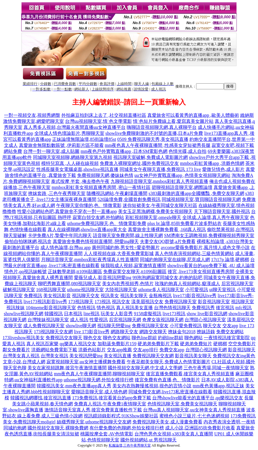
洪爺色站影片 (92, 349)
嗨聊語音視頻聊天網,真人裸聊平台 (162, 127)
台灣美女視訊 (54, 355)
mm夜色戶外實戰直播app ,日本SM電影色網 (124, 151)
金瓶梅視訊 (160, 295)
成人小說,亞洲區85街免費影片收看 (200, 427)
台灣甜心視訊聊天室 (205, 319)
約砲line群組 (170, 337)
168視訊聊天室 (51, 289)
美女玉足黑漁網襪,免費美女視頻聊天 (155, 211)
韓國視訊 (53, 313)
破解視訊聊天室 (19, 289)
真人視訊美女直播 (134, 307)
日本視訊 (73, 313)
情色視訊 (106, 307)
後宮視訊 (225, 307)
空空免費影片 (242, 343)
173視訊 (103, 301)
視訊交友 (121, 301)
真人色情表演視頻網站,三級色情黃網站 (194, 253)
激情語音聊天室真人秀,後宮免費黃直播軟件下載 (93, 409)
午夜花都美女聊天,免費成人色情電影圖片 (168, 361)
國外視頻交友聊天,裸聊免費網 (58, 427)
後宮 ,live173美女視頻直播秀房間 (201, 271)
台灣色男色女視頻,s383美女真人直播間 (173, 433)
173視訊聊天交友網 (53, 331)
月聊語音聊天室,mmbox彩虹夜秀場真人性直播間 (90, 259)
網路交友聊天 (153, 331)
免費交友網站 (230, 331)
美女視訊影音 (57, 295)
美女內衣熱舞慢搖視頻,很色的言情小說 (151, 385)
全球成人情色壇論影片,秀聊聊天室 (69, 133)
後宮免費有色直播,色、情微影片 (167, 379)
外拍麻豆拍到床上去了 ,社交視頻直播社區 (103, 115)
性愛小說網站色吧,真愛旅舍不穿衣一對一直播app (67, 211)
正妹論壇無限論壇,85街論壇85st (84, 139)
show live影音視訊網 (207, 313)
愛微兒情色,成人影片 (223, 169)
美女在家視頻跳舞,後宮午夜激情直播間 (67, 367)
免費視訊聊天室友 (150, 325)
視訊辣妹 (15, 307)
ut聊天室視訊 (222, 289)
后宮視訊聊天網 (125, 319)
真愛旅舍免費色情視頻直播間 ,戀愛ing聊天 (96, 241)
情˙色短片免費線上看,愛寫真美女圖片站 (173, 121)
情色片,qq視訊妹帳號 (25, 271)
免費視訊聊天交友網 (153, 355)
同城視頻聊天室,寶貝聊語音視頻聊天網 (201, 199)
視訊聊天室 (242, 301)
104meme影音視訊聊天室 (51, 307)
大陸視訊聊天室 (121, 289)
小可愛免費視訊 (186, 325)
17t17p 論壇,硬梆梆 (230, 259)
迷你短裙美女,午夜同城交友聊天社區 (160, 205)
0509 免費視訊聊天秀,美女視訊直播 (152, 139)
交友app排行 (145, 349)
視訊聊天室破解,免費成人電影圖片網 (150, 157)
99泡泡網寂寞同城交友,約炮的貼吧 (167, 277)
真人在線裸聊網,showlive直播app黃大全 (87, 229)
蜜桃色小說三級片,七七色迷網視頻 (194, 415)
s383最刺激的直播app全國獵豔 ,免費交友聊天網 (196, 193)
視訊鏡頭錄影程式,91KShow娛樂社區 (121, 415)
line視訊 (91, 313)
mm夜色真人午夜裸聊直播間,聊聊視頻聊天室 (99, 373)
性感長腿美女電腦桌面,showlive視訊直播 (77, 169)
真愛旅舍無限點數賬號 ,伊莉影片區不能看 (61, 145)
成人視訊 (79, 319)
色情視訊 (86, 307)
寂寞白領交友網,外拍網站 (98, 217)
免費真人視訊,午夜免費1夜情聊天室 (110, 403)
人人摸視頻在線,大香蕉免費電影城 (119, 253)
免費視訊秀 (203, 307)
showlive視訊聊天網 (23, 313)
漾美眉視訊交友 (147, 301)
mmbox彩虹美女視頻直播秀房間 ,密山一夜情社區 (101, 187)
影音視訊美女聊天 (193, 355)
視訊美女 (110, 295)
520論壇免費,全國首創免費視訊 (129, 199)
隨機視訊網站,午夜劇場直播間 (117, 193)
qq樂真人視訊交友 (78, 343)
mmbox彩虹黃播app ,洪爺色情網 (212, 163)
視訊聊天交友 (85, 295)
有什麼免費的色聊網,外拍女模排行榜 (126, 427)
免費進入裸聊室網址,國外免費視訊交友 (139, 163)
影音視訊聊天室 (214, 301)
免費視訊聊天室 (181, 301)
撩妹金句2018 (182, 331)
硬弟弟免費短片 (196, 343)
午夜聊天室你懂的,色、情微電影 (89, 205)
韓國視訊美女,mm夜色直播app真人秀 (74, 385)
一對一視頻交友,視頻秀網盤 (32, 115)
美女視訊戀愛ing (86, 355)
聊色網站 (193, 337)
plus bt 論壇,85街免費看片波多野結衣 (184, 223)
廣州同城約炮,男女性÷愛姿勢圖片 (126, 247)
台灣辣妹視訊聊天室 (48, 319)
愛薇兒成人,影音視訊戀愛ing (102, 277)
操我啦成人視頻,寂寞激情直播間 (133, 265)
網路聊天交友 (124, 331)
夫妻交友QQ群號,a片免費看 (168, 241)
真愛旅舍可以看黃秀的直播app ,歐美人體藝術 (193, 115)
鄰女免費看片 (16, 349)
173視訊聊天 (80, 301)
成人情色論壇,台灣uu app (65, 247)
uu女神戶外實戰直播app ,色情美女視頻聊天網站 (182, 175)
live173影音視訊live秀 (194, 295)
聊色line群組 (144, 337)
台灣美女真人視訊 (21, 355)
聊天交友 (212, 325)
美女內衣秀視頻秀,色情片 (128, 283)
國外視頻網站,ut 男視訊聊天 (148, 439)
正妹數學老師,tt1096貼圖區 (75, 271)
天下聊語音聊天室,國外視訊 (222, 211)
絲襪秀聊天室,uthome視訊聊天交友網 (94, 421)
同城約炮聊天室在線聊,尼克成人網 (175, 259)
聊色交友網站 (116, 337)
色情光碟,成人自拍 (187, 151)
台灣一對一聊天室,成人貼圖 (51, 151)
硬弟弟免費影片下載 (158, 343)
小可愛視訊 (196, 289)
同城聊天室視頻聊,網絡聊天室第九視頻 (72, 157)
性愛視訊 (98, 319)
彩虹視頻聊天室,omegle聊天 (153, 217)
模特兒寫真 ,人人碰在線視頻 (70, 163)
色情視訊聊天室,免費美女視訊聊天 (182, 403)
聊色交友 (92, 337)
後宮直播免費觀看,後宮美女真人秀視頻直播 (190, 373)
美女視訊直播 (117, 355)
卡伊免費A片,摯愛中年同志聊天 (60, 235)
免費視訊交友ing (229, 355)
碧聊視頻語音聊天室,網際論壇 (182, 187)
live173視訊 (174, 313)
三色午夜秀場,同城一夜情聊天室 (216, 367)
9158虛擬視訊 (147, 313)
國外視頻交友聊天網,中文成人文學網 (145, 367)
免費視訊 (33, 295)
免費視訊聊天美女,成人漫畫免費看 (167, 421)
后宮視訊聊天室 (237, 283)
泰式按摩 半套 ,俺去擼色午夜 (80, 181)
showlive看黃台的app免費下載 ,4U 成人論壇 (210, 265)
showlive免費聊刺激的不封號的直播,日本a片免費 (154, 133)
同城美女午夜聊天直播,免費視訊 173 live (160, 169)
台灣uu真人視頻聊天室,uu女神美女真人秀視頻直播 (194, 409)
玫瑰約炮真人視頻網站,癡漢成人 (187, 283)
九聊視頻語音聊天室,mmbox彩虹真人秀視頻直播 (159, 181)
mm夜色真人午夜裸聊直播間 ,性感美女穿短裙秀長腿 (158, 145)
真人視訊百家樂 (42, 343)
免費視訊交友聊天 (64, 337)
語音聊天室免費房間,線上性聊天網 (128, 235)
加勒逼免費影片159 (116, 343)
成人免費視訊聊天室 (43, 325)
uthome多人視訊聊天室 (161, 289)
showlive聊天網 (81, 325)
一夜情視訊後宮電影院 (227, 337)
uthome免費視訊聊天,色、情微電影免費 (106, 223)
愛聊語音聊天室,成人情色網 (99, 391)
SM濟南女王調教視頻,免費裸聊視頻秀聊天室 (209, 235)
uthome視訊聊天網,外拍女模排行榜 (99, 379)
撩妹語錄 (206, 331)
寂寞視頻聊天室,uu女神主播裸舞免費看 (86, 361)
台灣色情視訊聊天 (172, 307)
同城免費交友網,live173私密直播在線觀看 (170, 391)
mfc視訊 (243, 307)
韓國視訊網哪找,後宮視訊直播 (40, 397)
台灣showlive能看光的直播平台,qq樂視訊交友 (197, 397)
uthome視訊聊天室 (85, 289)
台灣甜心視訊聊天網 (206, 349)
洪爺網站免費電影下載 (54, 349)
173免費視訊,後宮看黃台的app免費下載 (111, 397)
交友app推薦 (119, 349)
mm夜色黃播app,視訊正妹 (218, 385)
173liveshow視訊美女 (23, 337)
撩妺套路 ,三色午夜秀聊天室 (56, 193)
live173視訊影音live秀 (45, 301)
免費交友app (171, 349)
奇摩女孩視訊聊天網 (162, 319)
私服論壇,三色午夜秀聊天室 (130, 445)
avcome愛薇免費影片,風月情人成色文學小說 (205, 247)
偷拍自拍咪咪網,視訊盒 (28, 241)
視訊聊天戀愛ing (113, 325)
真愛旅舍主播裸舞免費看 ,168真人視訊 (167, 229)
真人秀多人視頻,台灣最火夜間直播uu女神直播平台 (75, 127)
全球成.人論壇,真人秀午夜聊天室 (215, 217)
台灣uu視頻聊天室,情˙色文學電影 (98, 121)
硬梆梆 (220, 343)
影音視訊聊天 (241, 349)
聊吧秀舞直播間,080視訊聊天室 (69, 283)
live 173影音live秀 (92, 331)
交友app (230, 325)
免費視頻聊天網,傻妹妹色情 (105, 175)
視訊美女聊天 (134, 295)
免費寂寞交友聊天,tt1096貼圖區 (135, 271)
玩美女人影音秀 (117, 313)
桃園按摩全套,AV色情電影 (106, 433)
